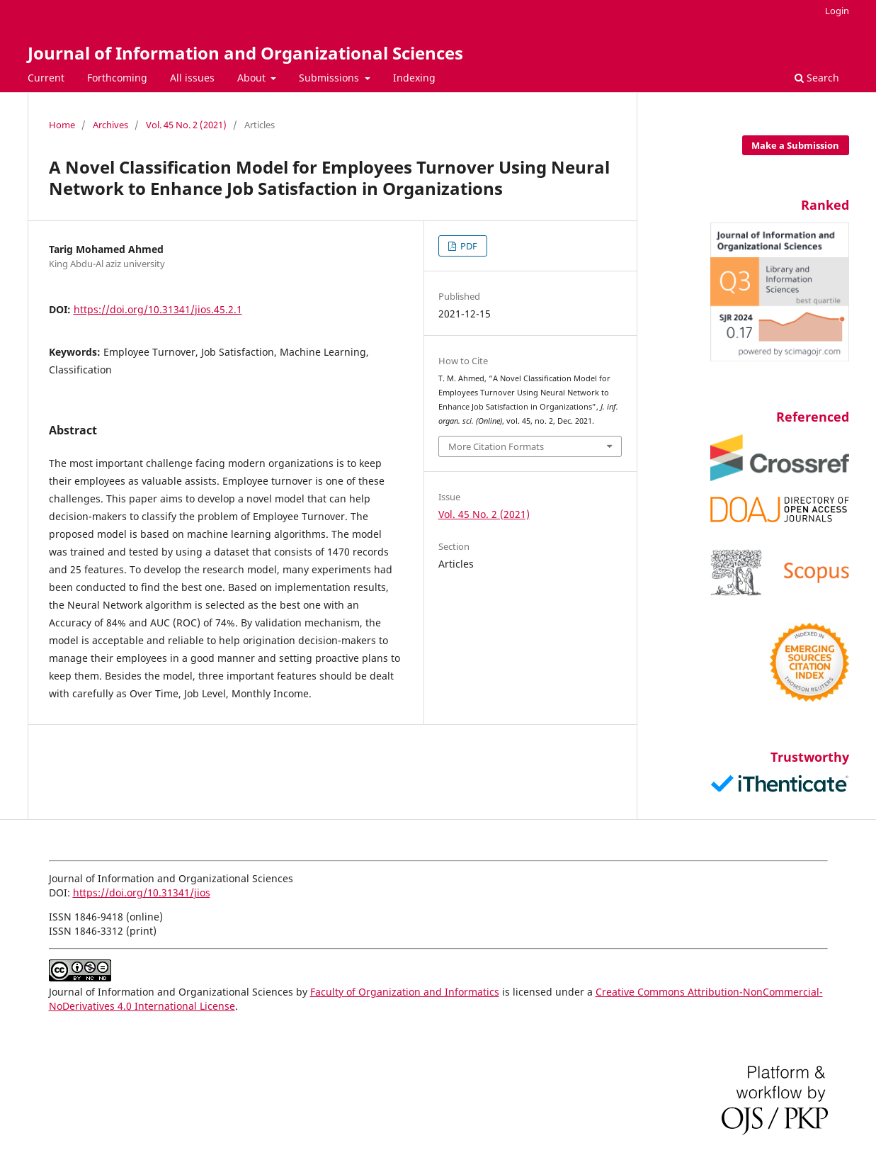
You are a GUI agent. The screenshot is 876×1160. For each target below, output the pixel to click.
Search (817, 77)
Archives (110, 124)
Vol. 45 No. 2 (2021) (186, 124)
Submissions (330, 77)
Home (62, 124)
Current (46, 77)
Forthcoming (117, 77)
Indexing (414, 77)
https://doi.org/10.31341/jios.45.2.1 (158, 309)
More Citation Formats (496, 446)
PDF (467, 246)
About (252, 77)
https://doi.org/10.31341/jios (141, 892)
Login (837, 10)
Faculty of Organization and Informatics (404, 991)
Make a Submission (795, 145)
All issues (192, 77)
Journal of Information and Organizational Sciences (245, 52)
